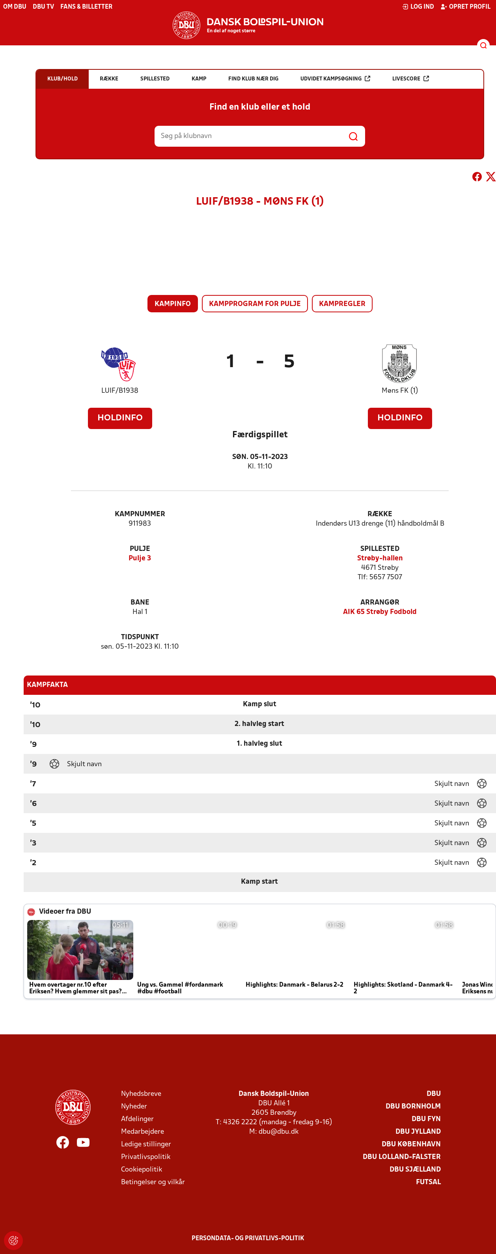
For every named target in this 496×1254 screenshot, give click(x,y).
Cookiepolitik (141, 1169)
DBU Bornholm (413, 1106)
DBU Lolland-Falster (402, 1157)
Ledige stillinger (146, 1144)
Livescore (410, 79)
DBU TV (43, 7)
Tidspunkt (140, 637)
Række (379, 514)
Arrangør (379, 602)
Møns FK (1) (400, 391)
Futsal (428, 1182)
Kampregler (342, 304)
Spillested (379, 549)
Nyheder (134, 1106)
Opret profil (465, 6)
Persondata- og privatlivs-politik (248, 1238)
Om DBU (14, 7)
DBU (434, 1094)
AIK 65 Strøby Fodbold (380, 612)
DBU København (411, 1144)
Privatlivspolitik (145, 1157)
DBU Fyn (426, 1119)
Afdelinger (137, 1119)
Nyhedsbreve (141, 1094)
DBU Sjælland (415, 1169)
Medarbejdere (142, 1132)
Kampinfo (173, 304)
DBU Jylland (418, 1132)
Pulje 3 (140, 558)
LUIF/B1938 (119, 391)
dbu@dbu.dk (278, 1132)
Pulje (140, 549)
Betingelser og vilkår (153, 1182)
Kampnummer (140, 514)
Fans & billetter (86, 7)
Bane (140, 602)
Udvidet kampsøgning (335, 79)
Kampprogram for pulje (255, 304)
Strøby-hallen (380, 558)
